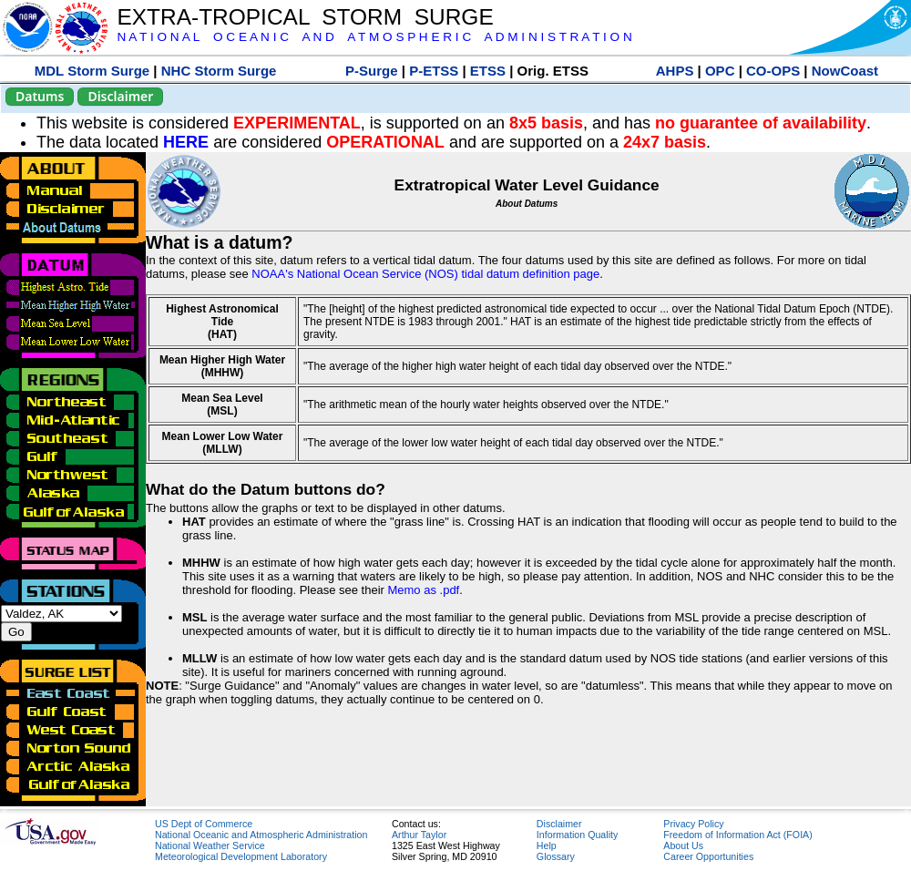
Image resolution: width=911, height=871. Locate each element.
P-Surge (371, 70)
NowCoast (845, 70)
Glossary (556, 856)
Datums (39, 96)
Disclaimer (120, 96)
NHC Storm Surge (219, 70)
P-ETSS (433, 70)
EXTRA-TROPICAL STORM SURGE (305, 17)
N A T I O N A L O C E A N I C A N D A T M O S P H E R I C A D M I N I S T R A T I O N (374, 37)
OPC (720, 70)
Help (547, 845)
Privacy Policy (693, 823)
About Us (683, 845)
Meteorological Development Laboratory (241, 856)
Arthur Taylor (419, 834)
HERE (186, 142)
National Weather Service (210, 845)
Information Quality (577, 834)
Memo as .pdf (423, 590)
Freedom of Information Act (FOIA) (737, 834)
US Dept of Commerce (203, 823)
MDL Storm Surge (92, 70)
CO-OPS (773, 70)
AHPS (675, 70)
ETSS (488, 70)
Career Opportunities (708, 856)
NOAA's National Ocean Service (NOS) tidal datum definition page (425, 274)
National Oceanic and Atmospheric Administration (261, 834)
